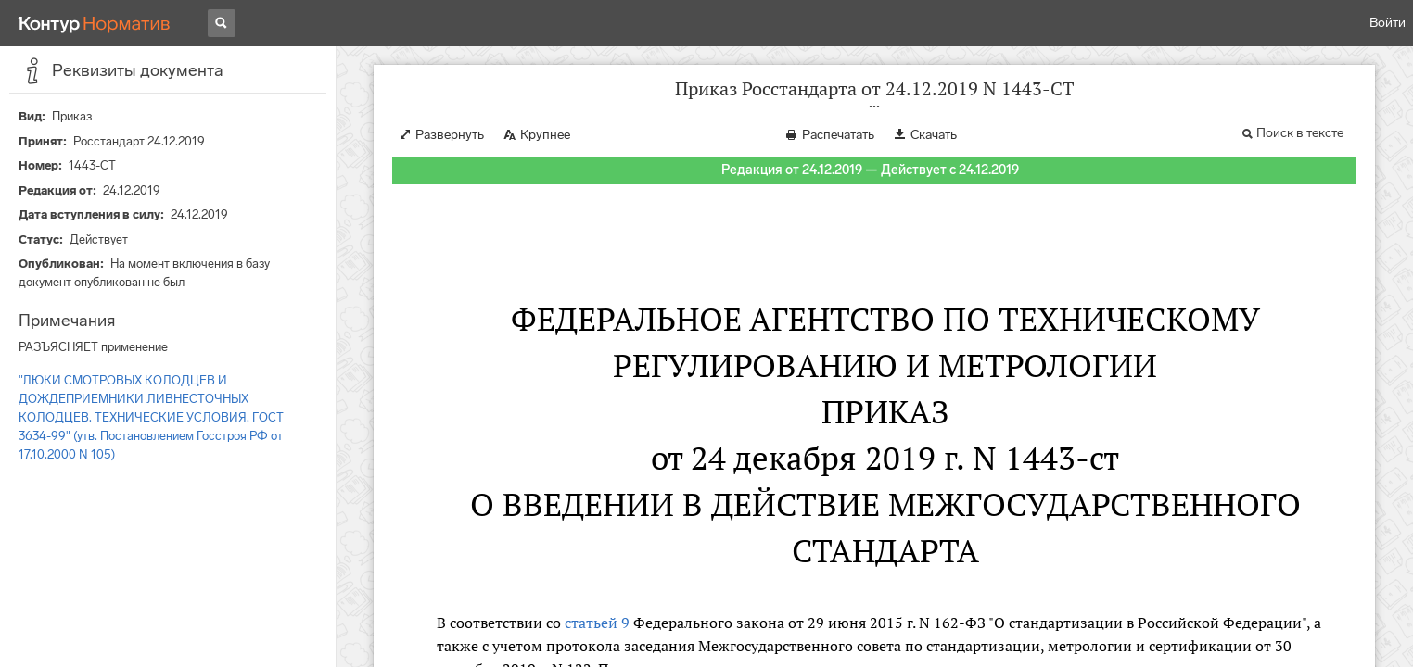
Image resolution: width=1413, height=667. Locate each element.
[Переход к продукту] (95, 23)
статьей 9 (597, 622)
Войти (1387, 23)
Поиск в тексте (1299, 133)
